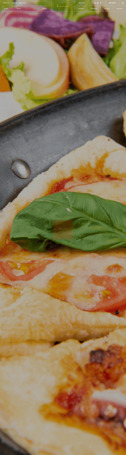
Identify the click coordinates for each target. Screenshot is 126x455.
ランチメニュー (33, 441)
